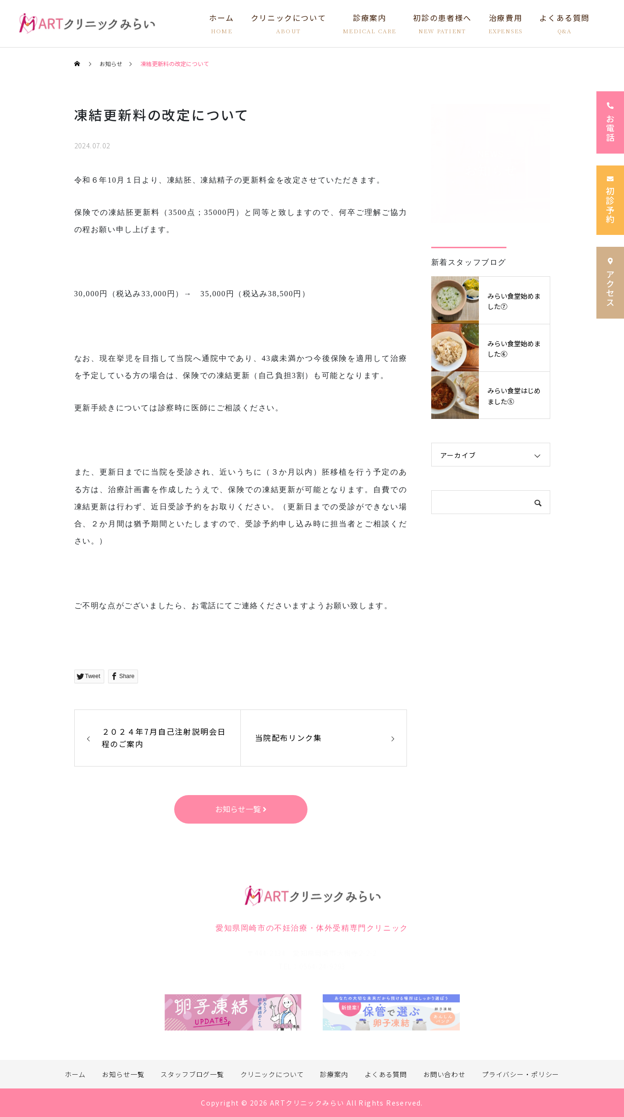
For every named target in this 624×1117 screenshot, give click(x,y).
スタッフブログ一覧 (192, 1074)
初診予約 (610, 200)
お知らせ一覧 (123, 1074)
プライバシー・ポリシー (520, 1074)
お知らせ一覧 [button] (241, 809)
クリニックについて (272, 1074)
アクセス (610, 282)
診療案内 (334, 1074)
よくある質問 (386, 1074)
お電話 (610, 122)
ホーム (75, 1074)
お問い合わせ (444, 1074)
